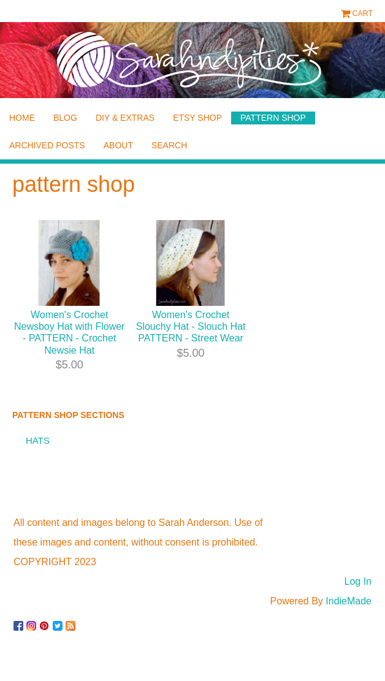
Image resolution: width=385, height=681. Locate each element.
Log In (358, 581)
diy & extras (125, 118)
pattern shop (273, 118)
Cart (363, 13)
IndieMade (349, 601)
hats (38, 440)
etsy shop (197, 118)
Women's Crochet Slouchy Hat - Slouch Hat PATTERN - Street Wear (191, 326)
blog (65, 118)
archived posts (47, 145)
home (22, 118)
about (118, 145)
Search (169, 145)
